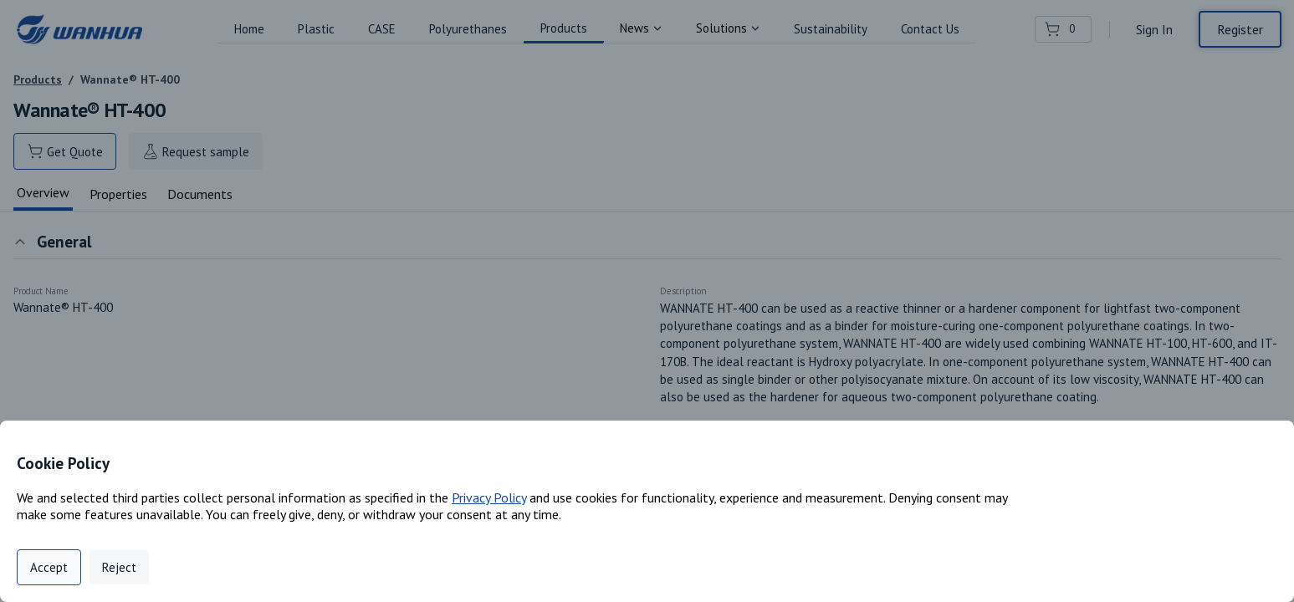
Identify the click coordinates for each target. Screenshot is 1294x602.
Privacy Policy (489, 497)
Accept (49, 567)
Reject (119, 567)
